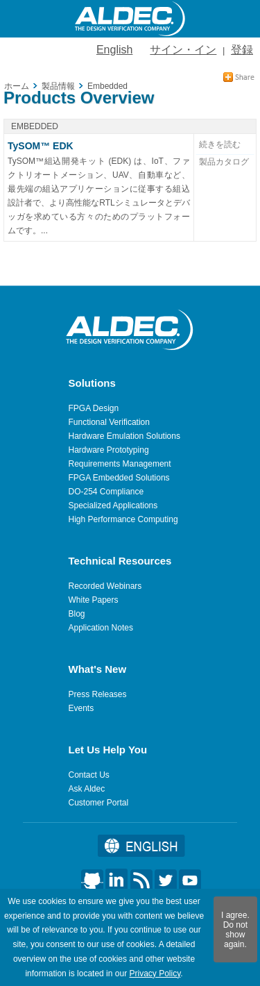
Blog (77, 614)
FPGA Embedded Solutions (119, 478)
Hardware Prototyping (109, 450)
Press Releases (98, 694)
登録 (242, 50)
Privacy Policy (154, 973)
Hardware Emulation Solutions (124, 436)
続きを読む (220, 144)
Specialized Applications (113, 505)
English (114, 50)
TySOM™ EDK (40, 145)
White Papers (94, 600)
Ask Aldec (87, 789)
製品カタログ (224, 162)
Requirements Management (120, 464)
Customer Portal (99, 803)
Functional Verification (109, 422)
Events (81, 708)
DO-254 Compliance (106, 491)
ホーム (16, 86)
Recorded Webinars (105, 586)
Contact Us (89, 775)
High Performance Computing (123, 519)
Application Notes (101, 628)
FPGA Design (94, 408)
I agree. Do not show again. (235, 929)
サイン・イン (183, 50)
